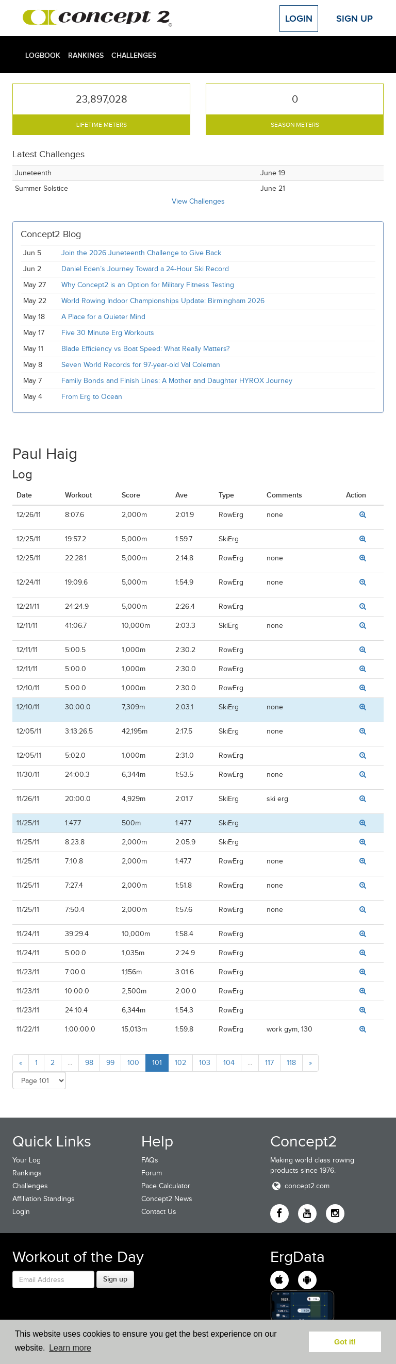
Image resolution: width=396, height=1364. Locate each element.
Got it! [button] (345, 1342)
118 (291, 1063)
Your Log (26, 1160)
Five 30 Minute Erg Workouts (107, 333)
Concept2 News (166, 1199)
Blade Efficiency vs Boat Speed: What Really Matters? (145, 349)
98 (89, 1063)
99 (110, 1063)
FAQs (149, 1160)
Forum (151, 1173)
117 (269, 1063)
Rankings (86, 55)
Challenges (133, 55)
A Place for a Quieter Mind (103, 317)
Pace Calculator (165, 1186)
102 (180, 1063)
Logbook (42, 55)
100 (133, 1063)
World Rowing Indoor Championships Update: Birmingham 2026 (163, 301)
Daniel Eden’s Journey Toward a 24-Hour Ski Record (145, 269)
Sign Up (354, 18)
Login (298, 18)
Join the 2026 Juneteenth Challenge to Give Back (141, 253)
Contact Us (158, 1212)
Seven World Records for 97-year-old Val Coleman (140, 365)
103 (204, 1063)
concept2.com (299, 1186)
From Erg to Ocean (91, 397)
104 (229, 1063)
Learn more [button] (70, 1347)
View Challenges (198, 201)
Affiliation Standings (43, 1199)
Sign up (115, 1279)
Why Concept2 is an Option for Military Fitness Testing (147, 285)
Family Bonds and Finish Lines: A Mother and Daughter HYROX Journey (176, 381)
